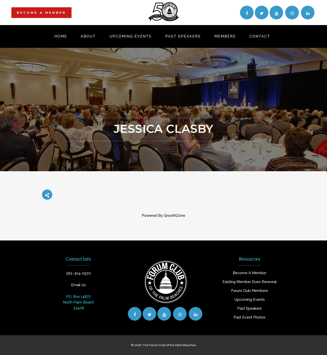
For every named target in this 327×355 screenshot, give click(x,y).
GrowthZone (174, 215)
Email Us (78, 285)
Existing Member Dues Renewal (250, 282)
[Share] (47, 194)
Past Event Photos (249, 317)
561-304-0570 (78, 273)
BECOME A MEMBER (41, 12)
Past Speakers (249, 308)
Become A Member (249, 273)
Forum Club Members (249, 291)
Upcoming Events (249, 299)
